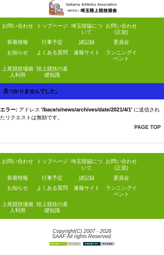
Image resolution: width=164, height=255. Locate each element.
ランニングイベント (121, 55)
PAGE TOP (147, 127)
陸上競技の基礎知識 (52, 72)
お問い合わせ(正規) (121, 29)
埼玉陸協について (86, 29)
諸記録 (87, 42)
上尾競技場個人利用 (17, 72)
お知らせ (17, 52)
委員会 (121, 42)
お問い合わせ (17, 26)
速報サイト (87, 52)
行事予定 (52, 42)
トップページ (52, 26)
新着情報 (17, 42)
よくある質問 (52, 52)
